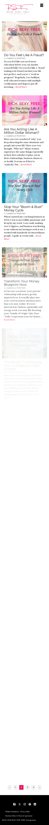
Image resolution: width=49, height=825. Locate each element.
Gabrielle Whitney (15, 58)
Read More (21, 87)
